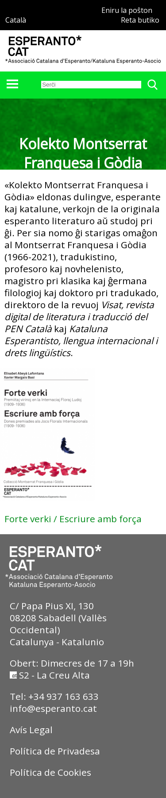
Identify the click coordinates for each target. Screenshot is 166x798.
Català (15, 20)
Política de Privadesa (55, 751)
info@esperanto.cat (53, 708)
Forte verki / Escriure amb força (73, 518)
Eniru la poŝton (126, 10)
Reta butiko (140, 20)
